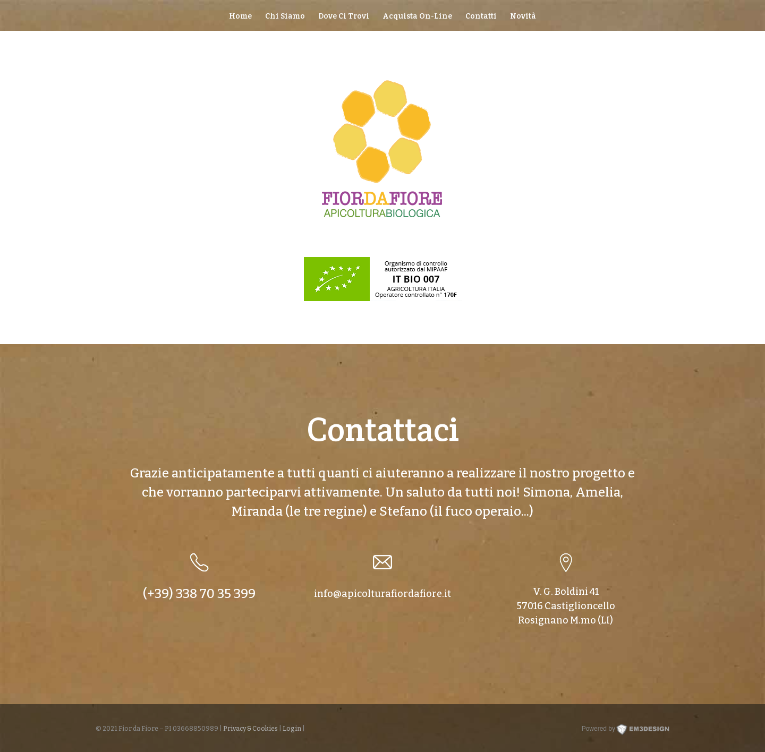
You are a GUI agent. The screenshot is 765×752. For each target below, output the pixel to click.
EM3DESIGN (654, 731)
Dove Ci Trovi (343, 17)
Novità (523, 17)
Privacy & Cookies (250, 728)
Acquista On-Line (417, 17)
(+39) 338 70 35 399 (199, 593)
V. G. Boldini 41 (566, 591)
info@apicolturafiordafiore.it (382, 594)
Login (292, 728)
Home (240, 17)
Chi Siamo (285, 17)
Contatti (481, 17)
